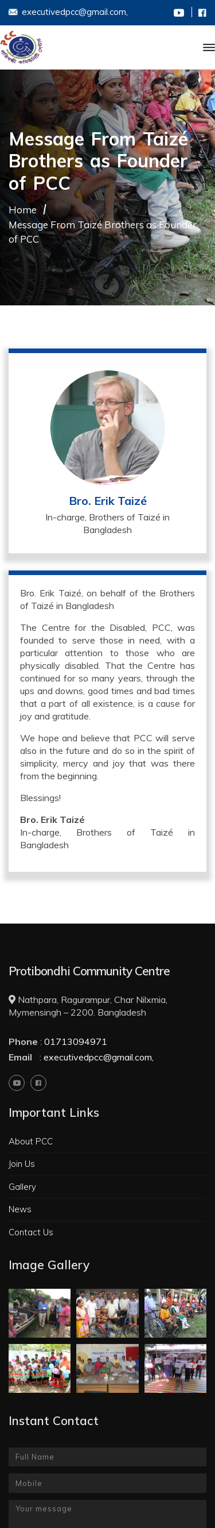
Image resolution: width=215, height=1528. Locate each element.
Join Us (22, 1163)
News (20, 1209)
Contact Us (31, 1232)
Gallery (22, 1186)
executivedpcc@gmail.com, (68, 13)
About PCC (31, 1141)
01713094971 (75, 1041)
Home (23, 210)
